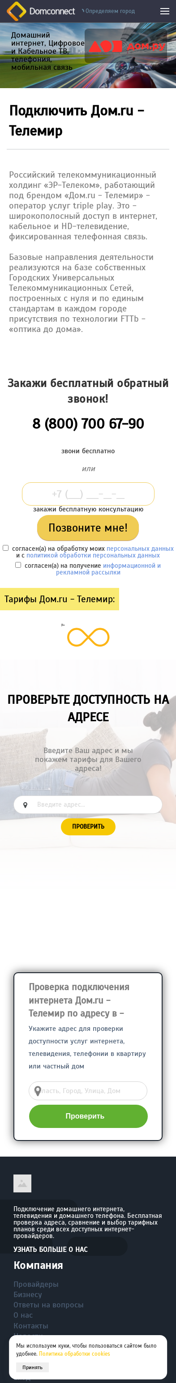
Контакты (30, 1326)
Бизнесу (27, 1294)
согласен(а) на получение (88, 569)
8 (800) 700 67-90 (88, 424)
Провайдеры (36, 1284)
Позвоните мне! (88, 528)
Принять (32, 1367)
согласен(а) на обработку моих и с (88, 552)
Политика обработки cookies (74, 1353)
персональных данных (140, 549)
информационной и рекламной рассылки (108, 569)
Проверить (88, 826)
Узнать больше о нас (50, 1249)
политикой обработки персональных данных (93, 555)
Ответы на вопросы (48, 1305)
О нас (23, 1315)
